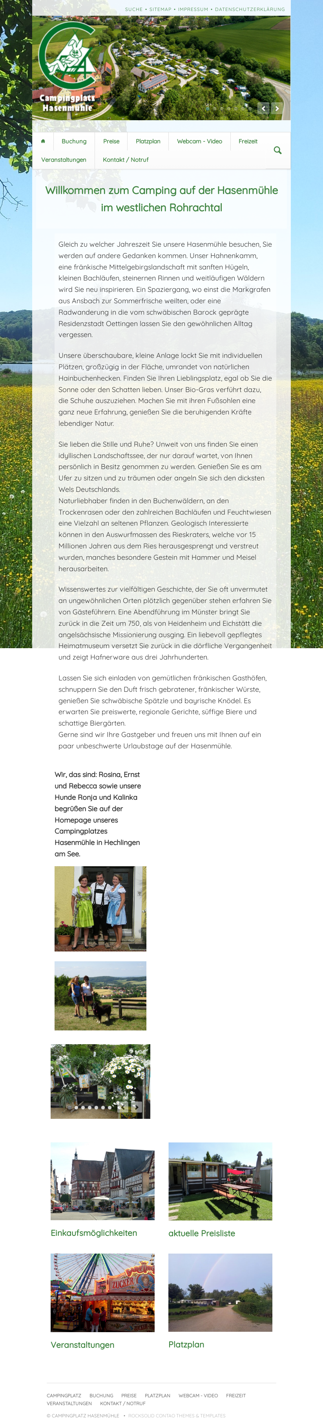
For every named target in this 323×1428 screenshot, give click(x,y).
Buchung (74, 141)
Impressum (193, 9)
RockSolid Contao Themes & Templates (177, 1416)
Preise (111, 141)
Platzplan (148, 141)
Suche (134, 9)
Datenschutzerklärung (250, 9)
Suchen (277, 150)
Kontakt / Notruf (125, 159)
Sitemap (161, 9)
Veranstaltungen (63, 159)
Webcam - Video (199, 141)
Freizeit (248, 141)
